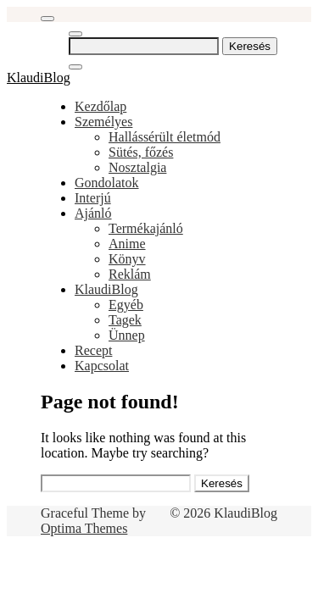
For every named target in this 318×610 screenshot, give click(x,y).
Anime (127, 243)
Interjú (93, 198)
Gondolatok (107, 182)
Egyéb (126, 304)
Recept (93, 350)
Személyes (103, 121)
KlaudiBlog (38, 77)
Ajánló (93, 213)
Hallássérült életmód (164, 137)
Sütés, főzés (141, 152)
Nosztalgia (137, 167)
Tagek (125, 320)
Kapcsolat (102, 365)
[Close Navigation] (75, 66)
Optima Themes (84, 528)
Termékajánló (146, 228)
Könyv (127, 259)
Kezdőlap (100, 106)
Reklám (130, 274)
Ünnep (127, 335)
